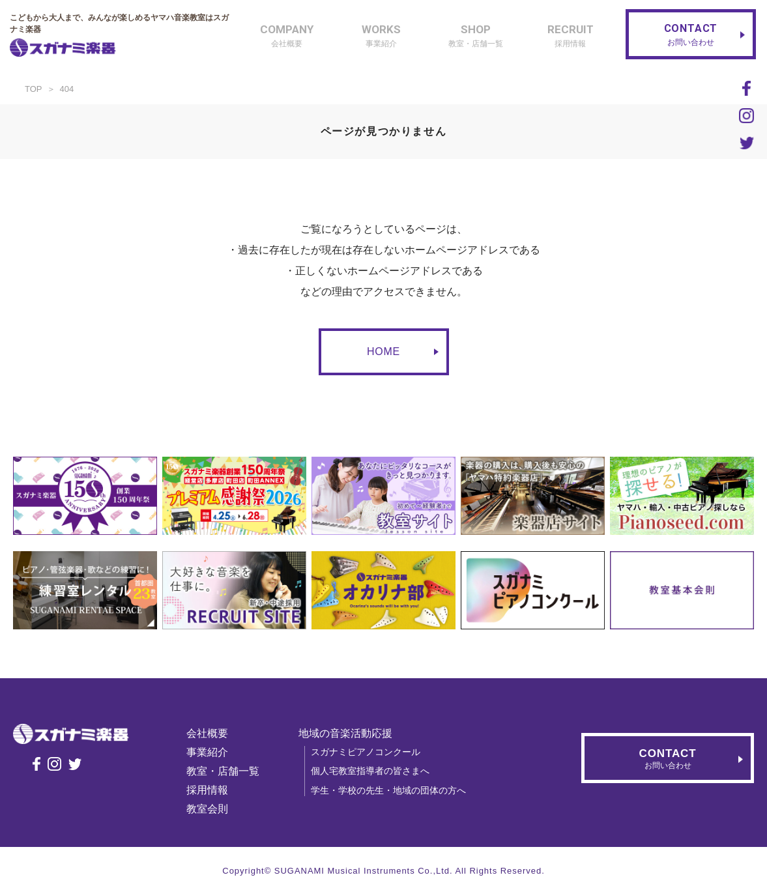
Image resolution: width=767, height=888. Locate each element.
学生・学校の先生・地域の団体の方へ (394, 790)
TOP (33, 89)
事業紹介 (213, 752)
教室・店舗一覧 (228, 771)
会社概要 (213, 733)
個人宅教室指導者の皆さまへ (376, 771)
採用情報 (213, 789)
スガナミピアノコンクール (371, 752)
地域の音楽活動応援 (351, 733)
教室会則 (213, 808)
